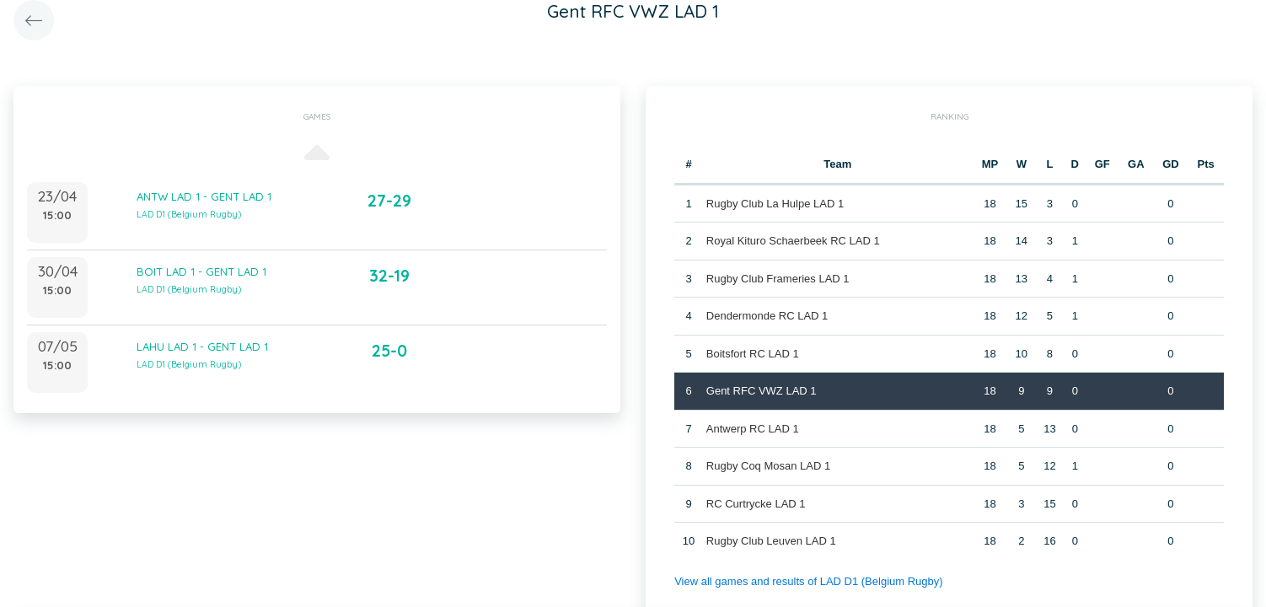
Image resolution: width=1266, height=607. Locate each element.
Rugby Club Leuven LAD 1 (771, 540)
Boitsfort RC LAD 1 (752, 353)
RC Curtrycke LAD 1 (756, 503)
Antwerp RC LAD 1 (752, 428)
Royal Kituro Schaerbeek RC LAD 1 (793, 240)
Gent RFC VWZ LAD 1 (761, 390)
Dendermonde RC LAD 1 (767, 315)
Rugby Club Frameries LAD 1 (778, 278)
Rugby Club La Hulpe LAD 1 (775, 203)
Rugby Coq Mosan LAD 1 (768, 465)
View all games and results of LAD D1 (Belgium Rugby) (808, 581)
